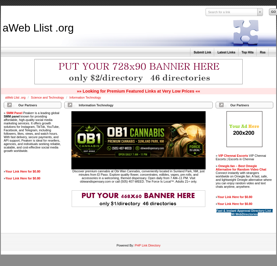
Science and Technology (48, 97)
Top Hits (248, 52)
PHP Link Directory (148, 245)
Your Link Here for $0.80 (22, 171)
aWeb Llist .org (38, 28)
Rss (263, 52)
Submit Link (202, 52)
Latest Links (226, 52)
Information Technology (85, 97)
